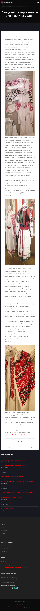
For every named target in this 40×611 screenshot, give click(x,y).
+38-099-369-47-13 (6, 588)
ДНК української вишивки (7, 508)
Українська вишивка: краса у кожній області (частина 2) (15, 470)
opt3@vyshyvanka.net (6, 590)
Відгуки (3, 533)
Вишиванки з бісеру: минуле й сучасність (11, 497)
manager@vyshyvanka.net (7, 582)
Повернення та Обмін (6, 546)
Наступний (32, 447)
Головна (3, 6)
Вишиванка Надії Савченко (8, 502)
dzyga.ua (29, 607)
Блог (7, 6)
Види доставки (5, 548)
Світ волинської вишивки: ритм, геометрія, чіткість (14, 465)
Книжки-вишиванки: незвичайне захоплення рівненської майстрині (18, 492)
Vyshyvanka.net (21, 601)
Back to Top (20, 604)
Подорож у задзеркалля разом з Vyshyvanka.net (13, 460)
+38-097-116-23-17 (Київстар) (9, 577)
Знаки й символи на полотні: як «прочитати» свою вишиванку (17, 481)
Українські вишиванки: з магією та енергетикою (13, 486)
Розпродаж (4, 530)
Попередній (8, 447)
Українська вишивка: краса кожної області (12, 476)
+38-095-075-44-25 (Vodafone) (9, 579)
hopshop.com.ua (18, 607)
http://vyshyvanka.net (18, 435)
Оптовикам (4, 551)
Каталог (3, 527)
